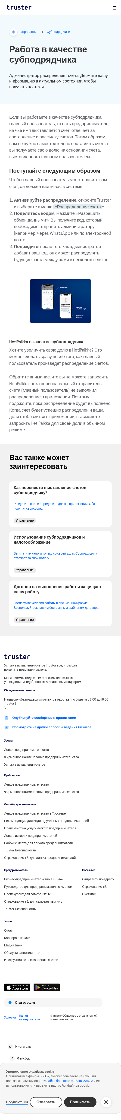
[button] (106, 1102)
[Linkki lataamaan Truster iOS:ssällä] (17, 987)
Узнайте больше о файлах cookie (68, 1081)
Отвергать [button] (46, 1102)
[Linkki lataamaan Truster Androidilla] (47, 987)
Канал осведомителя (29, 1017)
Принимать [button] (80, 1102)
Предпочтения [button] (17, 1102)
